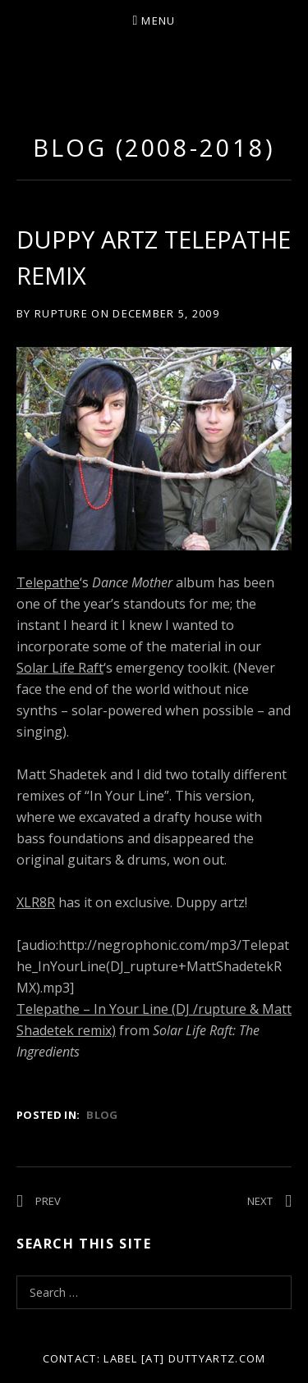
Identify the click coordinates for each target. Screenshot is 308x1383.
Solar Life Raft (59, 668)
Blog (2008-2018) (153, 147)
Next (260, 1201)
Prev (48, 1201)
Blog (101, 1114)
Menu (158, 20)
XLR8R (35, 902)
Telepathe (48, 582)
